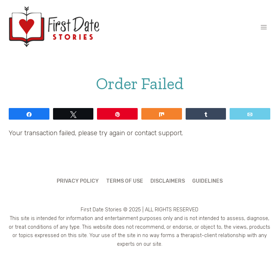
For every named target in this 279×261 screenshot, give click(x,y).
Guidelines (207, 181)
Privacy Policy (78, 181)
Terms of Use (124, 181)
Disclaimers (167, 181)
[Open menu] (263, 27)
